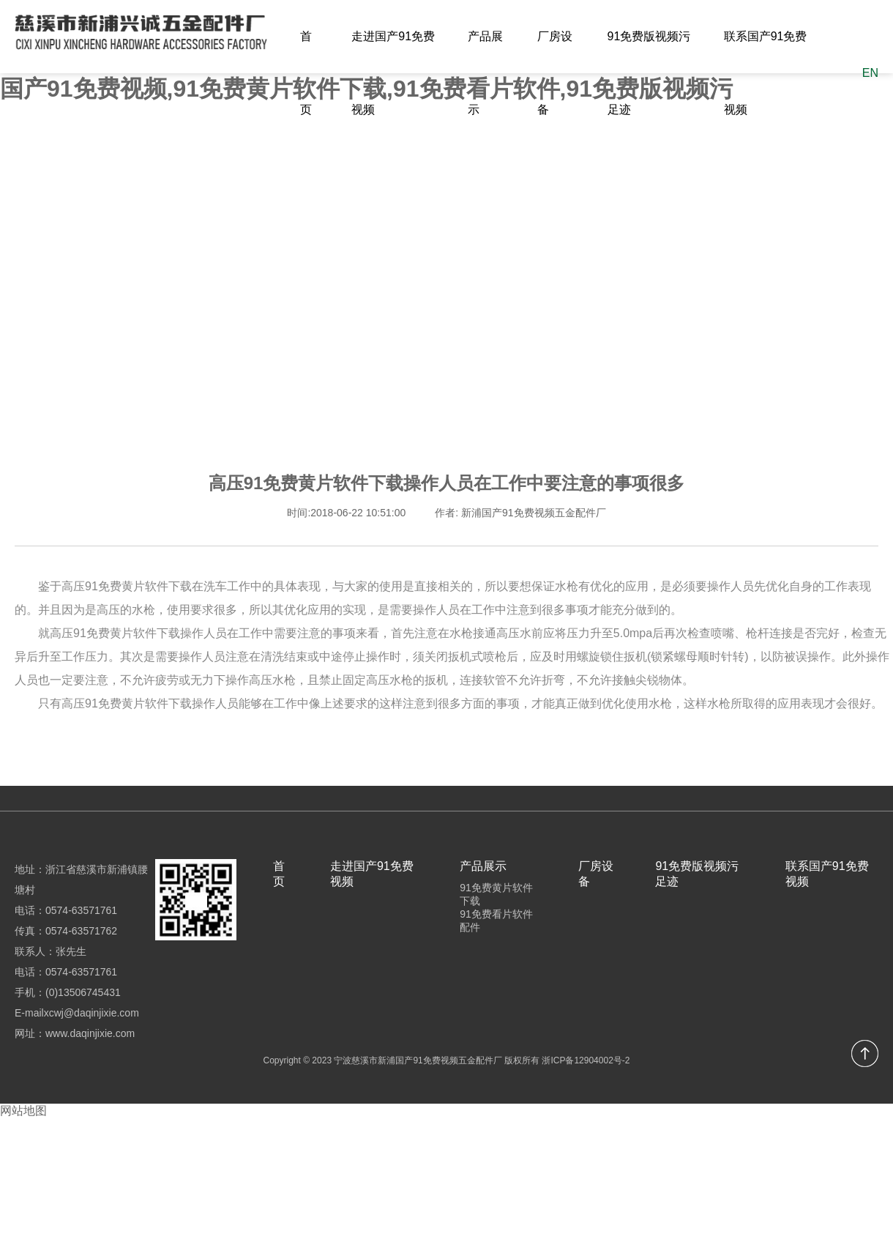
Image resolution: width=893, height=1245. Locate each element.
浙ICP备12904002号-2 (585, 1060)
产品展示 (485, 73)
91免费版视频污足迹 (649, 73)
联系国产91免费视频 (765, 73)
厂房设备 (554, 73)
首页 (306, 73)
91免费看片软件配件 (496, 920)
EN (870, 73)
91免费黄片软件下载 (496, 894)
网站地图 (23, 1110)
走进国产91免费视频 (393, 73)
